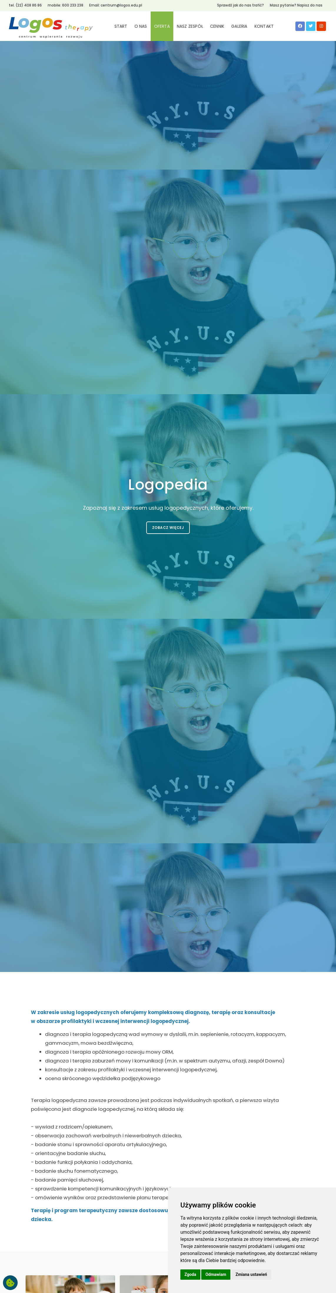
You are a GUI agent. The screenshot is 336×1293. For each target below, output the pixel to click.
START (120, 26)
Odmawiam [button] (215, 1274)
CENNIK (217, 26)
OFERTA (162, 26)
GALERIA (239, 26)
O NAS (140, 26)
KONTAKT (264, 26)
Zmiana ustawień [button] (251, 1274)
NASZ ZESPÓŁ (190, 26)
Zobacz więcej (168, 527)
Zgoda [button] (190, 1274)
